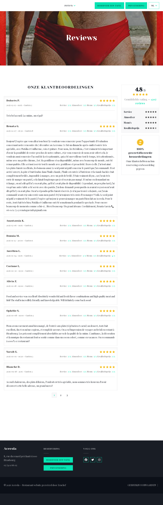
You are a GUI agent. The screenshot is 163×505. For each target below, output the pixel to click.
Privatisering (136, 5)
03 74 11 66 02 (10, 465)
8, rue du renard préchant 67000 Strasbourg (20, 458)
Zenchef (62, 485)
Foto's (70, 5)
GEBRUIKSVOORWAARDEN (142, 485)
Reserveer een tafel (109, 5)
